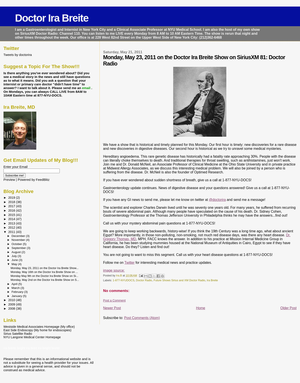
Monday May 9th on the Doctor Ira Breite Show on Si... (44, 276)
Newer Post (112, 308)
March (16, 288)
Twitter (129, 262)
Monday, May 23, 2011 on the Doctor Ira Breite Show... (45, 268)
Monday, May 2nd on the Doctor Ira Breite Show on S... (45, 279)
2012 (12, 227)
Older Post (288, 308)
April (15, 284)
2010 (12, 300)
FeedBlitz (42, 179)
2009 (12, 304)
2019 (12, 197)
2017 (12, 206)
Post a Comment (114, 300)
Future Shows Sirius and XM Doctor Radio (179, 280)
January (17, 296)
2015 (12, 215)
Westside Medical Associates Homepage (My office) (39, 326)
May (15, 264)
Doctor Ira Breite (52, 18)
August (17, 252)
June (15, 260)
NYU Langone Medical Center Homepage (32, 337)
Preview (9, 179)
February (18, 291)
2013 (12, 223)
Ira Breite (212, 280)
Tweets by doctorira (17, 55)
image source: (114, 270)
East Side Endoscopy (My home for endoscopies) (37, 330)
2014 (12, 219)
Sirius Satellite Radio (17, 333)
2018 (12, 202)
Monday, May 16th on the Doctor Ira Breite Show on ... (44, 272)
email (86, 88)
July (15, 256)
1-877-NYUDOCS (123, 280)
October (17, 244)
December (19, 236)
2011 (12, 232)
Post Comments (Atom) (142, 318)
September (19, 248)
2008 (12, 308)
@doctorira (217, 200)
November (19, 240)
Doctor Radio (144, 280)
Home (200, 308)
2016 (12, 210)
